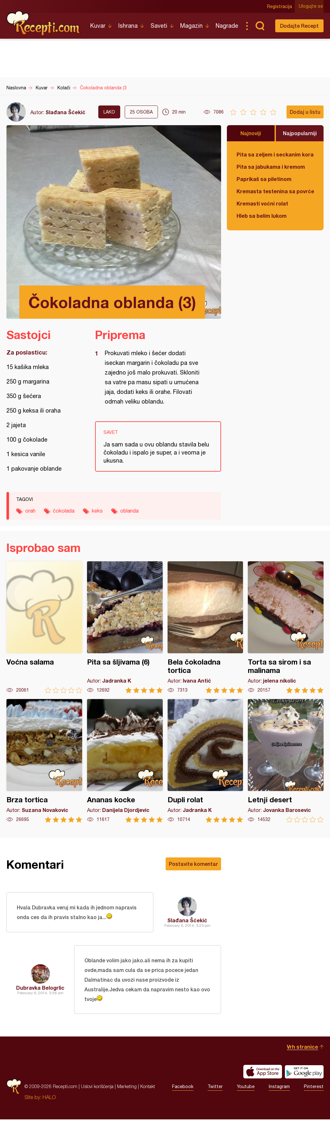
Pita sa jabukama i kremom (271, 167)
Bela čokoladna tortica (205, 627)
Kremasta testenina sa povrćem (275, 191)
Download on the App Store (262, 1073)
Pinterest (314, 1088)
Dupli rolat (205, 761)
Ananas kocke (125, 761)
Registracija (280, 6)
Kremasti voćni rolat (262, 203)
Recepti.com (43, 23)
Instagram (279, 1088)
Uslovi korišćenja (97, 1088)
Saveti (158, 25)
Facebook (182, 1088)
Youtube (246, 1088)
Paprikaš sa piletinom (264, 179)
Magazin (191, 25)
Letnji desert (286, 761)
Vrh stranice (302, 1048)
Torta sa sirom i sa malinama (286, 627)
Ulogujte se (311, 6)
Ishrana (128, 25)
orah (30, 511)
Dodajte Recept (299, 26)
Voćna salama (44, 627)
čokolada (63, 511)
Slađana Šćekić (65, 112)
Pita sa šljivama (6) (125, 627)
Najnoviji (250, 133)
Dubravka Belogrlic (40, 989)
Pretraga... (259, 25)
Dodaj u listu (305, 112)
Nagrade (227, 25)
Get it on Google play (304, 1073)
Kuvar (97, 25)
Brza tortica (44, 761)
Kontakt (147, 1088)
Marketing (127, 1088)
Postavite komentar (193, 864)
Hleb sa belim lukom (261, 216)
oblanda (129, 511)
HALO (49, 1099)
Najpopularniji (300, 133)
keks (97, 511)
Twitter (215, 1088)
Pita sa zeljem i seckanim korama (275, 154)
